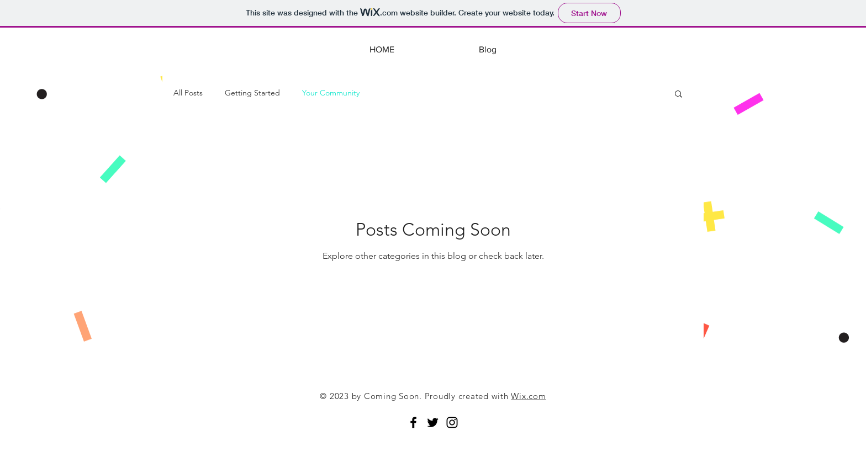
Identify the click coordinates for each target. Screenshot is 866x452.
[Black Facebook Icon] (413, 422)
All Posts (188, 93)
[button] (678, 94)
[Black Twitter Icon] (432, 422)
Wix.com (528, 396)
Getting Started (252, 93)
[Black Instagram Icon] (452, 422)
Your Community (331, 93)
